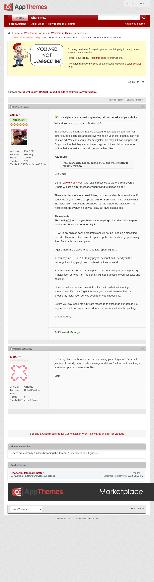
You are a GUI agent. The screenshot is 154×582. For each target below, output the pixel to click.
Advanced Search (135, 23)
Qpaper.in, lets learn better (27, 472)
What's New (38, 17)
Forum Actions (17, 24)
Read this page (98, 57)
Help (142, 3)
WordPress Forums (35, 33)
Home (20, 17)
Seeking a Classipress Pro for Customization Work (59, 433)
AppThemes (137, 507)
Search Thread (134, 100)
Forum (16, 33)
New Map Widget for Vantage (107, 433)
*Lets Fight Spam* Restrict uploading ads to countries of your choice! (58, 92)
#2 (143, 348)
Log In (130, 3)
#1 (143, 106)
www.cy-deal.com (73, 182)
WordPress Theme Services (67, 33)
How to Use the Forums (61, 24)
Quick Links (37, 24)
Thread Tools (115, 100)
